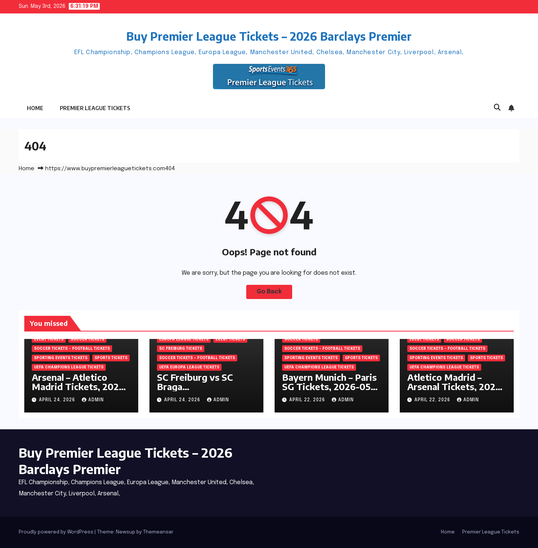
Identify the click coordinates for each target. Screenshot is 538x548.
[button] (497, 108)
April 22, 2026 (308, 400)
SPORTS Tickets (111, 358)
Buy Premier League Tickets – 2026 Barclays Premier (269, 36)
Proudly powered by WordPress (57, 532)
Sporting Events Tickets (60, 358)
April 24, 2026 (58, 400)
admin (93, 400)
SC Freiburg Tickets (180, 349)
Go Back (269, 292)
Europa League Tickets (183, 339)
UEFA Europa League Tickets (189, 367)
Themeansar (158, 532)
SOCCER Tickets (87, 339)
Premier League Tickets (95, 108)
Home (35, 108)
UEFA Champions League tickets (68, 367)
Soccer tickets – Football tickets (72, 349)
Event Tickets (49, 339)
